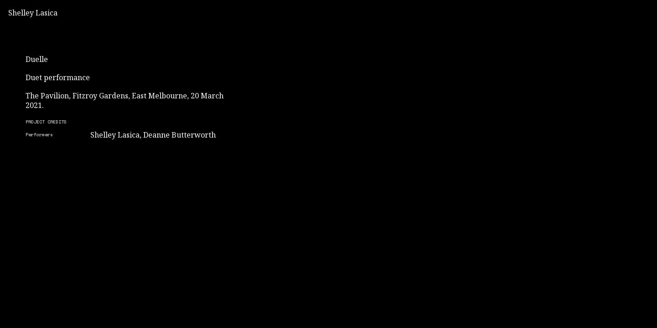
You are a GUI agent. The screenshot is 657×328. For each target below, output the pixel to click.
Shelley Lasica (32, 13)
